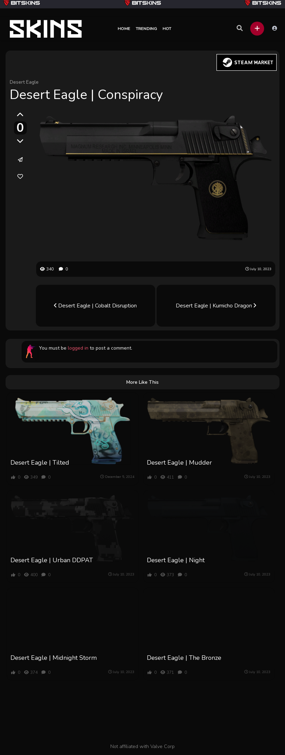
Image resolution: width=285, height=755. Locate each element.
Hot (167, 28)
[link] (20, 176)
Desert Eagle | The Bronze (184, 658)
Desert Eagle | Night (176, 560)
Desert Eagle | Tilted (39, 462)
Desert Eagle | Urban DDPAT (51, 560)
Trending (146, 28)
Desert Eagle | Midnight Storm (53, 658)
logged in (78, 348)
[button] (257, 29)
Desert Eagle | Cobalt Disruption (95, 306)
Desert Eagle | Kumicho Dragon (216, 306)
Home (124, 28)
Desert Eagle (24, 82)
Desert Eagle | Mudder (179, 462)
